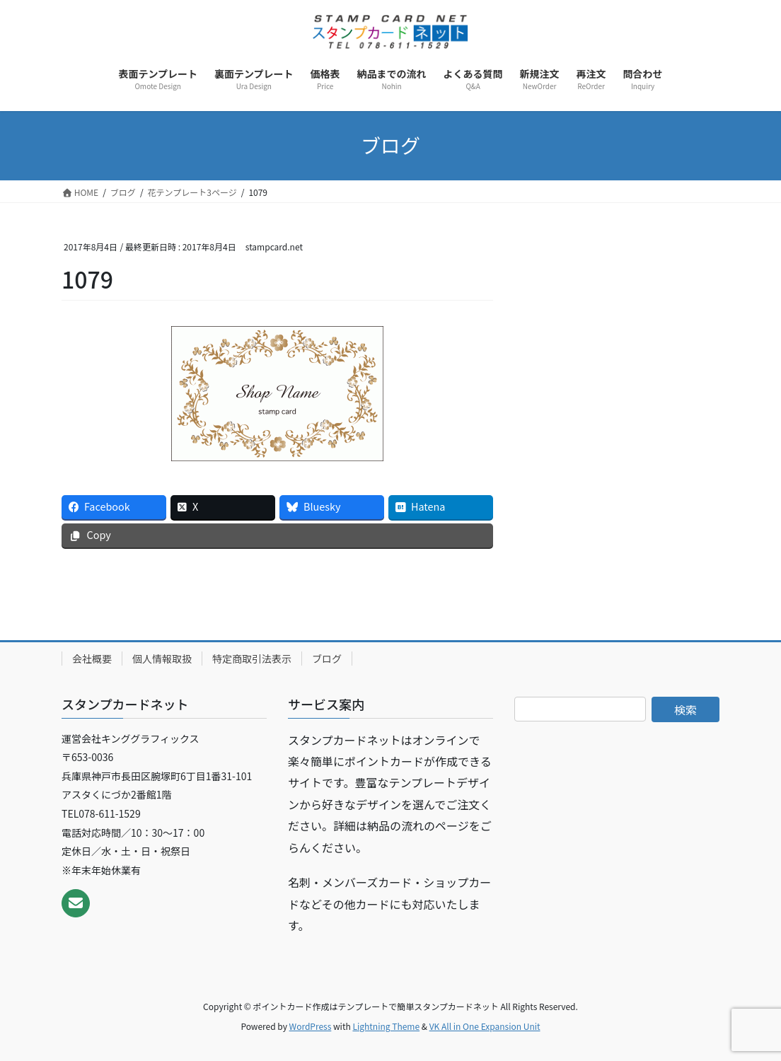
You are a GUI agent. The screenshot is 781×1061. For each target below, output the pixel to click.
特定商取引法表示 (251, 658)
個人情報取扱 (162, 658)
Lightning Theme (386, 1026)
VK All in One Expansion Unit (484, 1026)
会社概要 (92, 658)
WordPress (310, 1026)
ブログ (327, 658)
